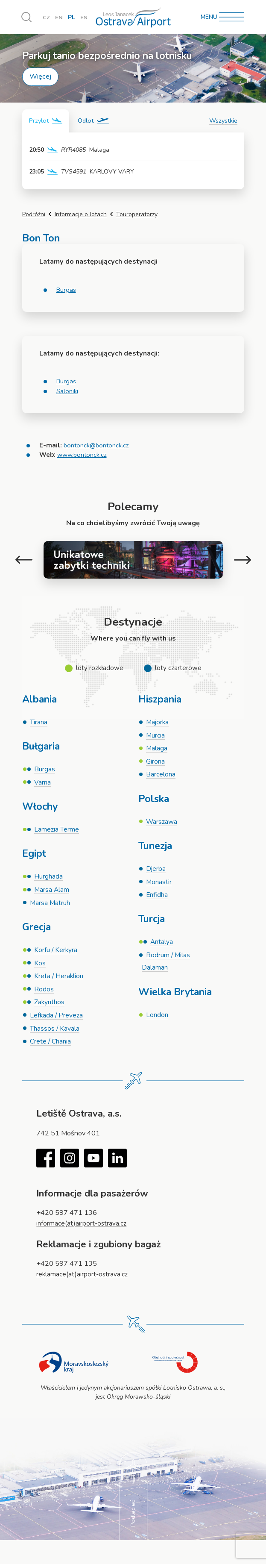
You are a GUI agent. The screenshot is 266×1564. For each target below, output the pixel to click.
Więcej (40, 76)
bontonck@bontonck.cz (97, 445)
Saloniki (67, 391)
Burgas (66, 290)
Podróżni (33, 215)
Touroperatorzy (137, 215)
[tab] (46, 121)
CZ (47, 17)
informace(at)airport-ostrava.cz (83, 1233)
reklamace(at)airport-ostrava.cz (83, 1284)
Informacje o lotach (81, 215)
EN (60, 17)
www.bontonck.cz (83, 455)
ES (84, 17)
